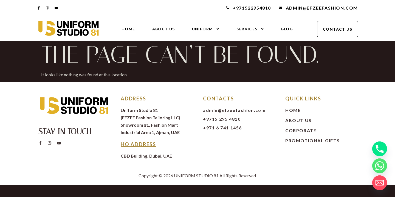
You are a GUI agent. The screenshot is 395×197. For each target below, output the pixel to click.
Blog (287, 29)
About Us (163, 29)
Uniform (206, 29)
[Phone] (379, 148)
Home (128, 29)
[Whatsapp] (379, 165)
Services (250, 29)
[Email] (379, 182)
